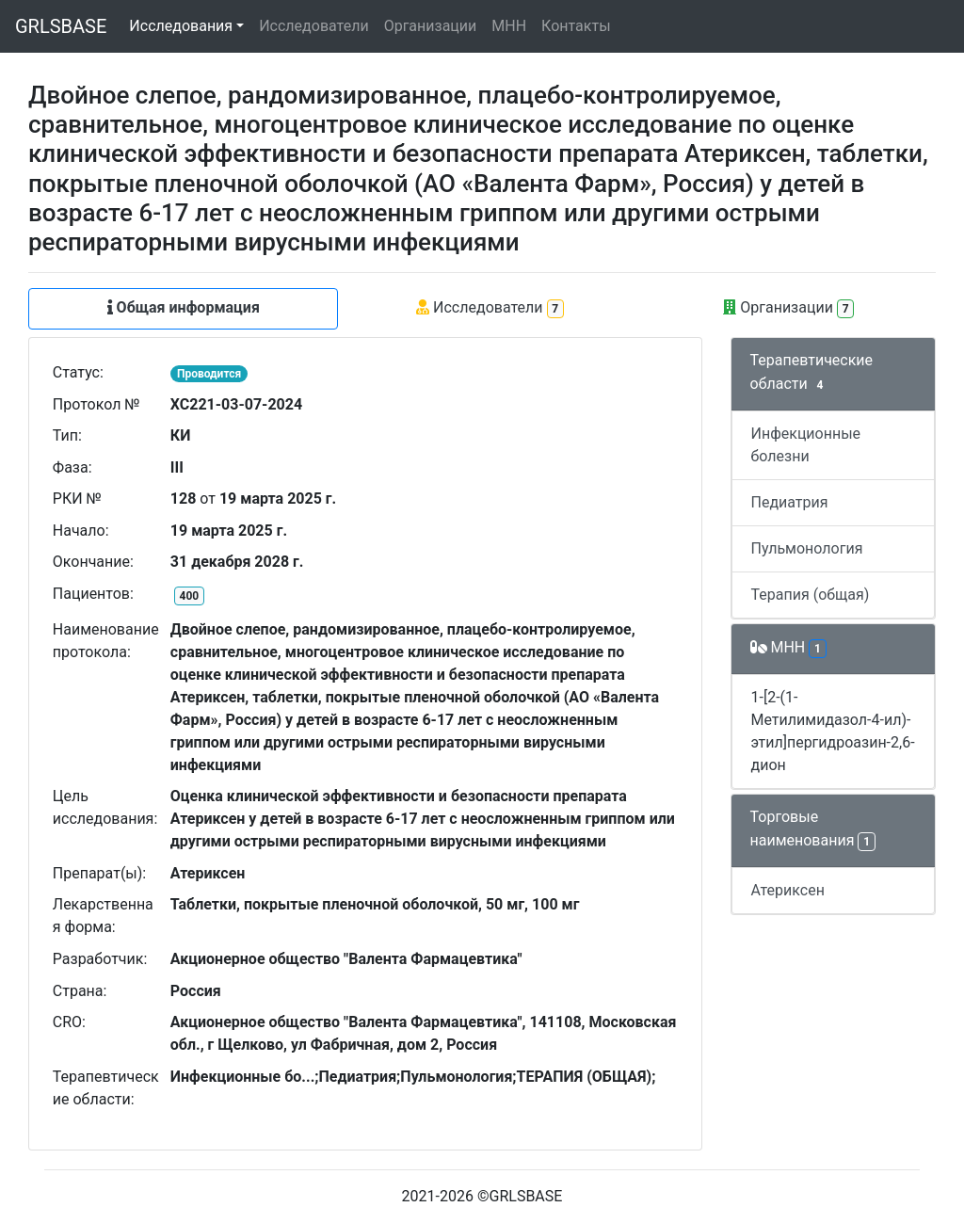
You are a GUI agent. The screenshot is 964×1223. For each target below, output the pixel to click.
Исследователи (313, 26)
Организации (430, 26)
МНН (508, 26)
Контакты (575, 26)
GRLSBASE (60, 26)
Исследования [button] (181, 26)
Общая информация (183, 307)
